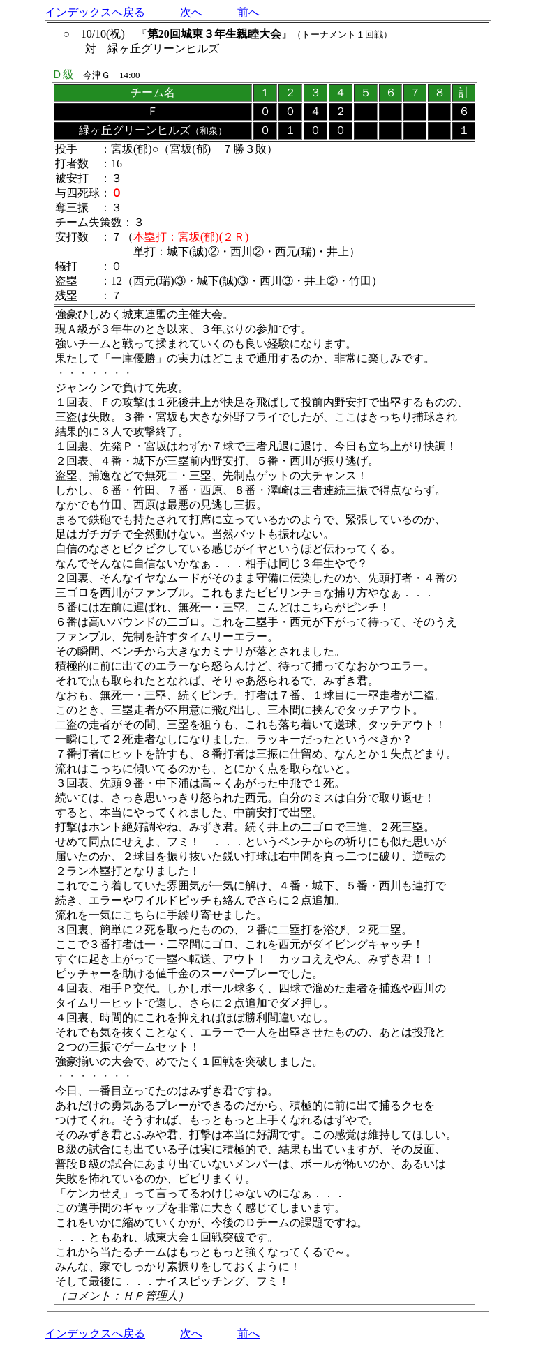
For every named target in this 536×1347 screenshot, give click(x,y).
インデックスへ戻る (95, 12)
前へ (248, 12)
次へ (191, 12)
